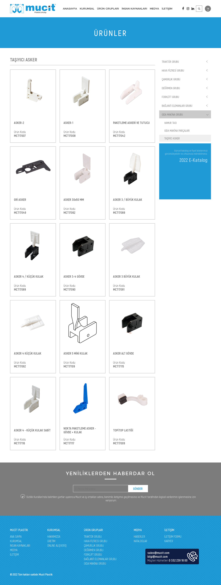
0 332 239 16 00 (178, 560)
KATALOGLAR (140, 541)
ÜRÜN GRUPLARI (108, 8)
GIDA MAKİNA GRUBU (172, 114)
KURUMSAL (87, 8)
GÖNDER (138, 488)
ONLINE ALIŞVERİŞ (57, 545)
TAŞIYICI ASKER (172, 138)
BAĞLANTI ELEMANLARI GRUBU (177, 105)
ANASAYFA (70, 8)
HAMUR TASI (170, 122)
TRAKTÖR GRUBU (170, 61)
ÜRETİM (51, 541)
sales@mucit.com (158, 553)
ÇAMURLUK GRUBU (171, 79)
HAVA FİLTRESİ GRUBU (173, 70)
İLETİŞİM (167, 8)
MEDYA (154, 8)
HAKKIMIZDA (53, 536)
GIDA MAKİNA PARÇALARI (177, 130)
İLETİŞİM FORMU (172, 536)
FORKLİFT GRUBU (170, 96)
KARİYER (168, 541)
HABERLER (139, 536)
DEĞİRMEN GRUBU (171, 88)
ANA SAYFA (16, 536)
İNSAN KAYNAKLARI (134, 8)
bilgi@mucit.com (157, 556)
